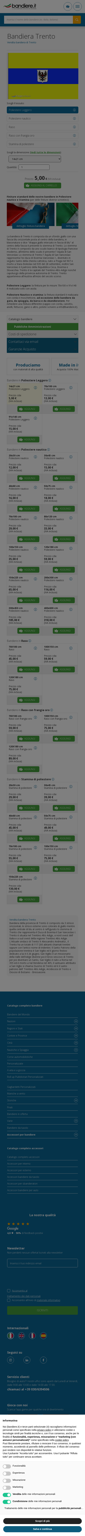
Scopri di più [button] (42, 1521)
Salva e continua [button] (42, 1529)
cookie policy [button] (61, 1440)
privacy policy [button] (44, 1430)
